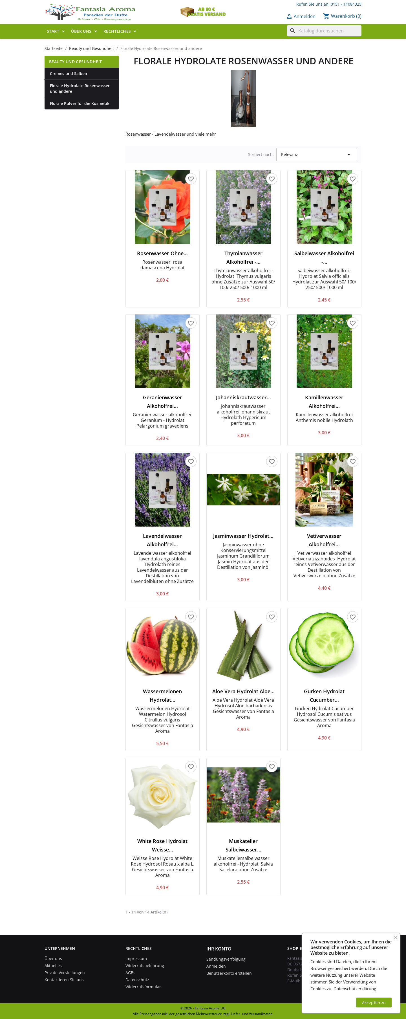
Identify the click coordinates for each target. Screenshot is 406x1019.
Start (53, 31)
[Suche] (324, 30)
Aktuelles (53, 965)
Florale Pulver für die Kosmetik (79, 103)
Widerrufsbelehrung (144, 965)
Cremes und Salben (68, 73)
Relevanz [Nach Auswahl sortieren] (316, 154)
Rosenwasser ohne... (162, 253)
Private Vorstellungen (65, 972)
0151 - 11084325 (346, 4)
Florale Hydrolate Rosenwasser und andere (80, 88)
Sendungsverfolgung (226, 959)
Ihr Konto (218, 949)
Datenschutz (137, 979)
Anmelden (216, 966)
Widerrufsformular (143, 986)
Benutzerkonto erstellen (229, 973)
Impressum (136, 958)
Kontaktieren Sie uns (64, 979)
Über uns (81, 31)
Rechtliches (117, 31)
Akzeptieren (374, 1002)
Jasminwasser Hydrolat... (243, 535)
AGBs (130, 972)
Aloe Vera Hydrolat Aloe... (243, 691)
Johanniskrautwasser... (243, 397)
